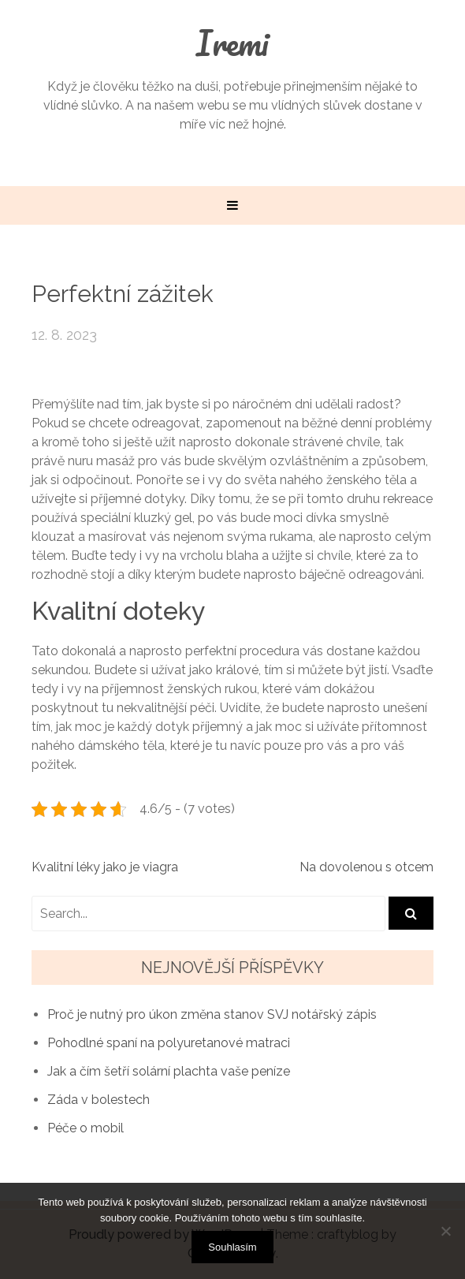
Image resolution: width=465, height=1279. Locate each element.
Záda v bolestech (98, 1099)
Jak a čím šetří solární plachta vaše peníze (168, 1071)
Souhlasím (232, 1247)
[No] (445, 1231)
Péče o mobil (85, 1128)
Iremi (232, 43)
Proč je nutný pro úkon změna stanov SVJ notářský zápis (212, 1014)
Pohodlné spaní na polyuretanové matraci (168, 1042)
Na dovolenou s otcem (366, 867)
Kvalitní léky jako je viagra (105, 867)
